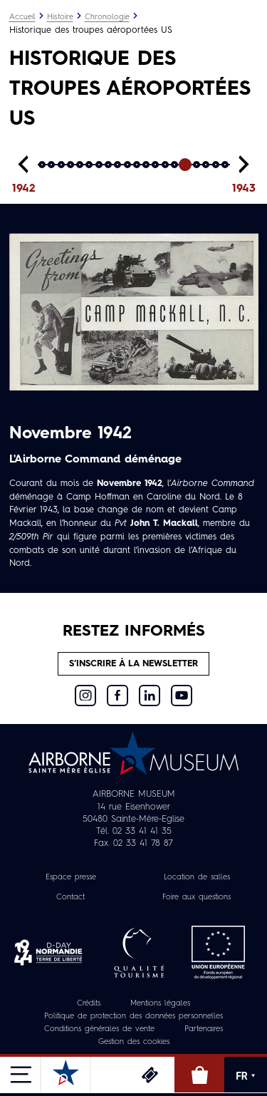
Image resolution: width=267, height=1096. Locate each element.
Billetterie (149, 1074)
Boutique (199, 1074)
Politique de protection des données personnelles (133, 1016)
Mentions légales (160, 1004)
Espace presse (71, 878)
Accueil (22, 17)
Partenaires (203, 1029)
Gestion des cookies (133, 1042)
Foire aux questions (196, 897)
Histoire (60, 17)
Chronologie (107, 17)
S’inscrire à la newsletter (133, 663)
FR (246, 1076)
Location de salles (197, 878)
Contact (70, 897)
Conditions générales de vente (99, 1029)
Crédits (88, 1004)
